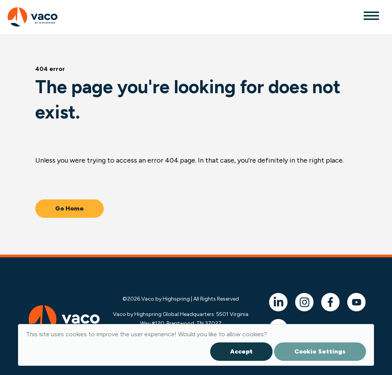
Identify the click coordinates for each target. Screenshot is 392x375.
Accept (241, 351)
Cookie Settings (320, 351)
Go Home (69, 208)
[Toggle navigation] (371, 15)
